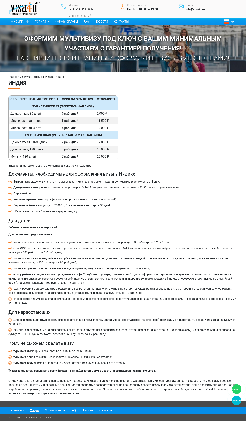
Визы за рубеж (43, 76)
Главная (13, 76)
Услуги (42, 21)
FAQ (86, 21)
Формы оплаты (66, 21)
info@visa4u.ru (195, 9)
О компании (20, 21)
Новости (101, 21)
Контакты (121, 21)
